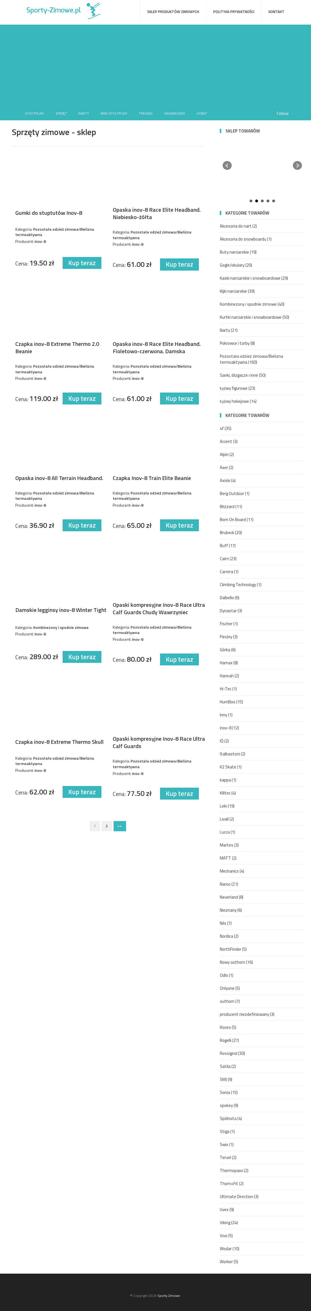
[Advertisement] (155, 64)
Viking (229, 1222)
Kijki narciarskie (237, 291)
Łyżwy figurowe (237, 388)
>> (120, 826)
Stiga (227, 1131)
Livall (227, 819)
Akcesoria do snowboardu (246, 239)
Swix (227, 1144)
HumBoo (231, 702)
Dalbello (229, 597)
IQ (224, 741)
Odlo (226, 975)
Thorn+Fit (232, 1183)
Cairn (228, 558)
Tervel (228, 1157)
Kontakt (276, 11)
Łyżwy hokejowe (238, 401)
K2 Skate (231, 767)
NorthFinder (233, 949)
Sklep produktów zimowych (173, 11)
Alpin (227, 454)
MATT (228, 858)
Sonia (229, 1092)
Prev (227, 165)
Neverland (231, 897)
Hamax (229, 662)
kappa (228, 780)
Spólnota (231, 1118)
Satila (228, 1066)
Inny (226, 715)
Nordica (229, 936)
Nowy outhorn (236, 962)
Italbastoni (232, 754)
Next (297, 165)
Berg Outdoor (235, 493)
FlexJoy (229, 636)
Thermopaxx (234, 1170)
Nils (226, 923)
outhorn (230, 1001)
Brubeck (231, 532)
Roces (228, 1027)
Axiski (228, 480)
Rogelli (229, 1040)
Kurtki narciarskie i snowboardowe (254, 317)
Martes (229, 845)
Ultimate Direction (239, 1196)
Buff (228, 545)
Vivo (226, 1235)
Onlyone (230, 988)
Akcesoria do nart (238, 226)
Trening (146, 113)
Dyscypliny (34, 113)
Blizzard (231, 506)
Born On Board (237, 519)
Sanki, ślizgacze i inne (243, 375)
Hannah (229, 675)
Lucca (227, 832)
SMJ (226, 1079)
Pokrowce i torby (237, 343)
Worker (229, 1261)
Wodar (229, 1248)
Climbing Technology (240, 584)
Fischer (229, 623)
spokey (229, 1105)
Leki (227, 806)
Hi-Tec (228, 689)
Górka (228, 649)
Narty (83, 113)
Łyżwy (202, 113)
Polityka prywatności (233, 11)
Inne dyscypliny (113, 113)
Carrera (229, 571)
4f (225, 428)
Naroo (229, 884)
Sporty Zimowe (168, 1295)
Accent (229, 441)
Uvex (227, 1209)
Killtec (228, 793)
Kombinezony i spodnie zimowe (252, 304)
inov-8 (229, 728)
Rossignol (232, 1053)
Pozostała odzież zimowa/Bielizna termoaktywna (251, 359)
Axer (226, 467)
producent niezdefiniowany (247, 1014)
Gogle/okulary (236, 265)
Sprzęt (61, 113)
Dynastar (231, 610)
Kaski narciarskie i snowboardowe (254, 278)
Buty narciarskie (238, 252)
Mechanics (232, 871)
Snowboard (174, 113)
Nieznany (231, 910)
